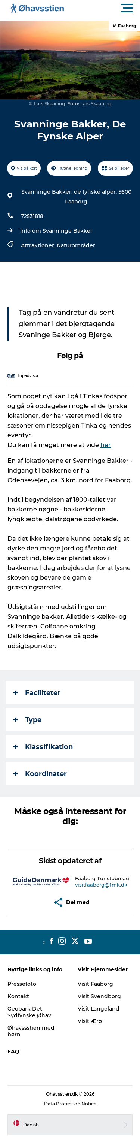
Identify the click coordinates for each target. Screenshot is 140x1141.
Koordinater (40, 774)
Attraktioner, (39, 245)
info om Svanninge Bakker (56, 230)
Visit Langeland (98, 1008)
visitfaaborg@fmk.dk (101, 885)
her (105, 445)
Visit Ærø (90, 1021)
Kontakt (18, 996)
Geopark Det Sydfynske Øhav (29, 1012)
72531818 (32, 216)
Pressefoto (21, 984)
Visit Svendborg (99, 996)
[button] (104, 8)
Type (27, 720)
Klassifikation (43, 747)
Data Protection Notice (70, 1104)
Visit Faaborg (95, 984)
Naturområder (76, 245)
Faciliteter (36, 693)
